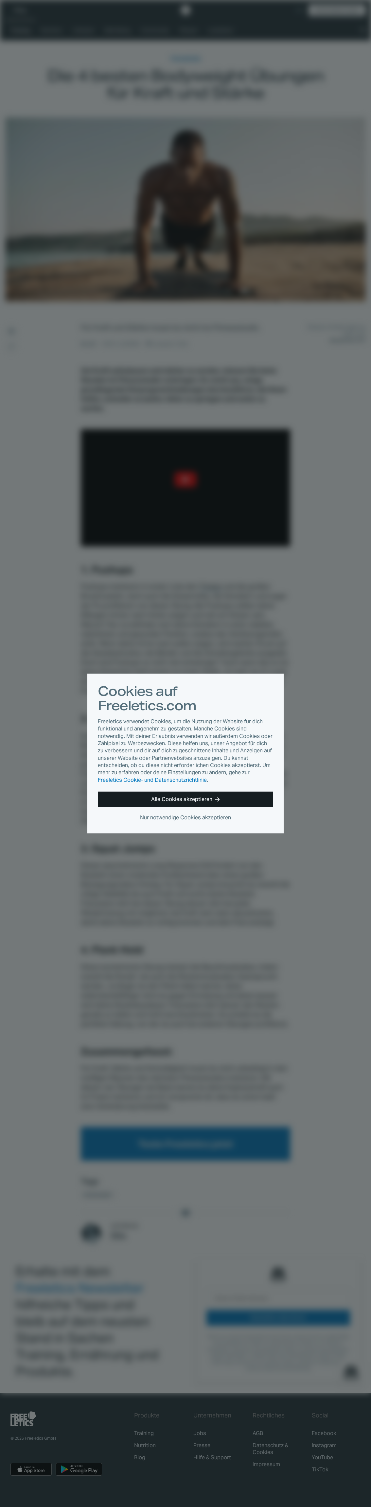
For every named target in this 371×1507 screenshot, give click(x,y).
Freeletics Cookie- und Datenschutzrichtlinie (152, 780)
